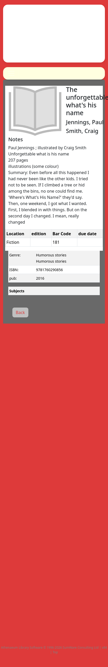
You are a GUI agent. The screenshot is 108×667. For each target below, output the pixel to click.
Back (20, 312)
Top (55, 652)
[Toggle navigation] (11, 73)
